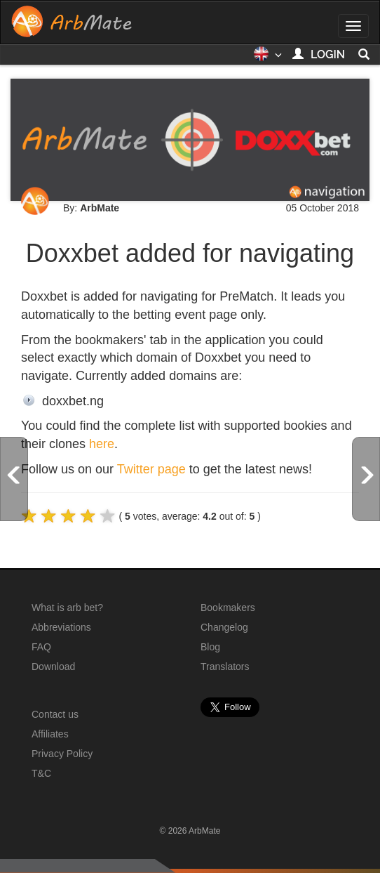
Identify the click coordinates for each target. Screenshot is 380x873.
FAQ (41, 646)
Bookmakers (228, 607)
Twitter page (151, 469)
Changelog (224, 627)
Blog (210, 646)
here (101, 444)
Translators (225, 666)
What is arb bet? (67, 607)
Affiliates (50, 734)
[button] (267, 58)
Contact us (55, 714)
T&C (41, 773)
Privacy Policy (62, 753)
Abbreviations (61, 627)
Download (53, 666)
